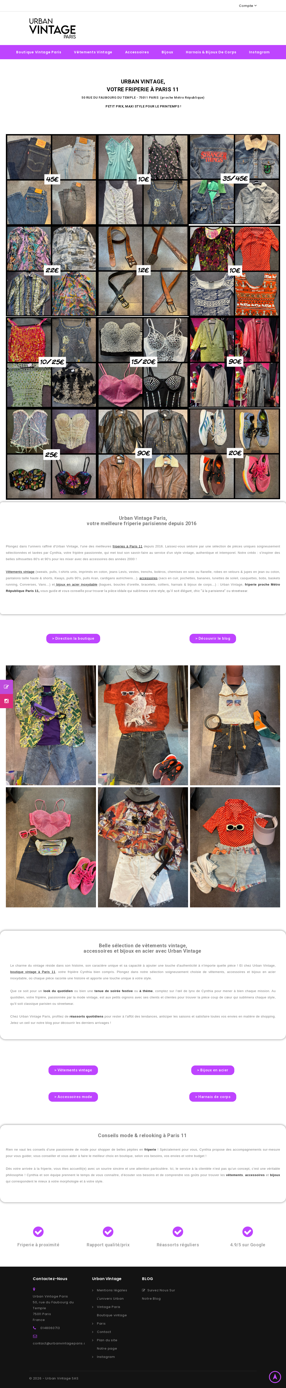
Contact (104, 1332)
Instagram (259, 52)
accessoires (148, 578)
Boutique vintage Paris (38, 52)
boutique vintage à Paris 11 (32, 972)
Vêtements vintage (93, 52)
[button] (73, 638)
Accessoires (137, 52)
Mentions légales (112, 1290)
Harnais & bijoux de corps (211, 52)
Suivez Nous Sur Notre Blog (158, 1294)
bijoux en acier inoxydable (76, 584)
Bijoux (167, 52)
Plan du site (107, 1340)
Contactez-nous (50, 1279)
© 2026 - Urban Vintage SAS (54, 1378)
